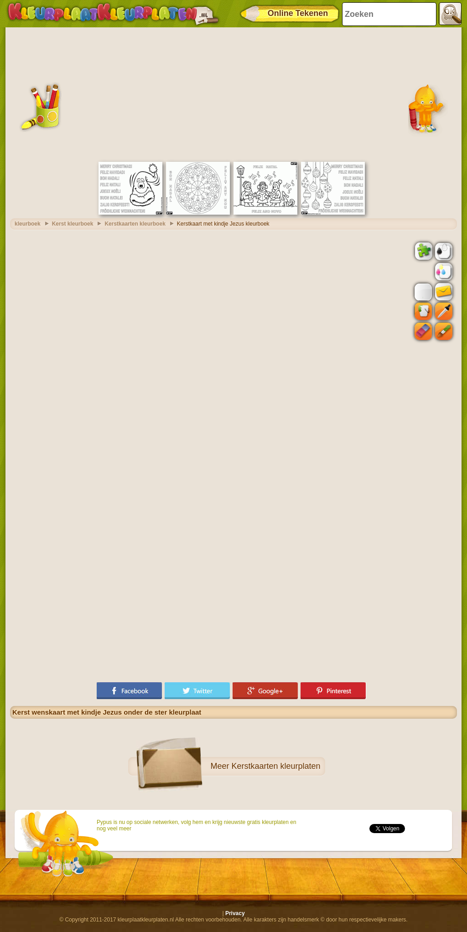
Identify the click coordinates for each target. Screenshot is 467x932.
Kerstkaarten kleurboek (134, 224)
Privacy (235, 913)
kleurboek (28, 224)
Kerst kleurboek (72, 224)
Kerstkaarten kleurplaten (275, 766)
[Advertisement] (233, 93)
